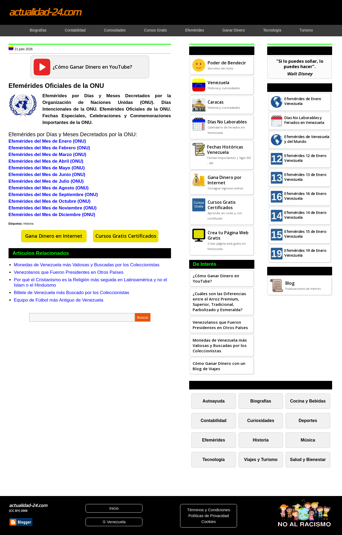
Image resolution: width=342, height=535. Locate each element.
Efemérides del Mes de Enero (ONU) (47, 141)
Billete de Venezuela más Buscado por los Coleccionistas (71, 292)
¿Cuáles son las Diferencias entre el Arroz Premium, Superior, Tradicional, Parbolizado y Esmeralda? (219, 301)
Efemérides (213, 440)
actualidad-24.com (44, 12)
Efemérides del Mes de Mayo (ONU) (47, 167)
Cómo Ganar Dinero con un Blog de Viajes (219, 366)
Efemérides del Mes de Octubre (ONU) (50, 201)
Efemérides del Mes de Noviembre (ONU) (53, 207)
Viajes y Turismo (260, 459)
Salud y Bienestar (308, 459)
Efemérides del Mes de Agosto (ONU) (49, 187)
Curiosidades (260, 420)
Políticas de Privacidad (208, 515)
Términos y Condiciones (208, 509)
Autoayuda (213, 401)
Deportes (308, 420)
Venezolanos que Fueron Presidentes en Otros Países (68, 272)
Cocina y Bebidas (308, 401)
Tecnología (214, 459)
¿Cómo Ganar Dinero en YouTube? (216, 278)
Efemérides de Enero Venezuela (302, 101)
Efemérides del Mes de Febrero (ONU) (49, 147)
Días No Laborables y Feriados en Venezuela (304, 120)
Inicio (114, 508)
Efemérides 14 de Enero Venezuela (305, 215)
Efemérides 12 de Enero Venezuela (305, 158)
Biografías (260, 401)
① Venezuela (114, 522)
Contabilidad (214, 420)
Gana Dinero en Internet (53, 236)
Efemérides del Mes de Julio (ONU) (46, 181)
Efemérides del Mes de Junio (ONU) (47, 174)
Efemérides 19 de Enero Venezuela (305, 253)
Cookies (208, 521)
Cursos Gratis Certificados (125, 236)
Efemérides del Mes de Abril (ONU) (46, 161)
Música (308, 440)
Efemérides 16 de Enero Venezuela (305, 196)
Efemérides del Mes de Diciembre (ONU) (52, 214)
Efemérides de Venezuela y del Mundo (306, 139)
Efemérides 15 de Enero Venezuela (305, 234)
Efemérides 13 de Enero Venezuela (305, 177)
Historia (28, 223)
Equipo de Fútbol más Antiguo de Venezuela (58, 300)
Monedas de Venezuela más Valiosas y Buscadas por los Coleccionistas (87, 264)
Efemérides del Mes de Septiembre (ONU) (53, 194)
